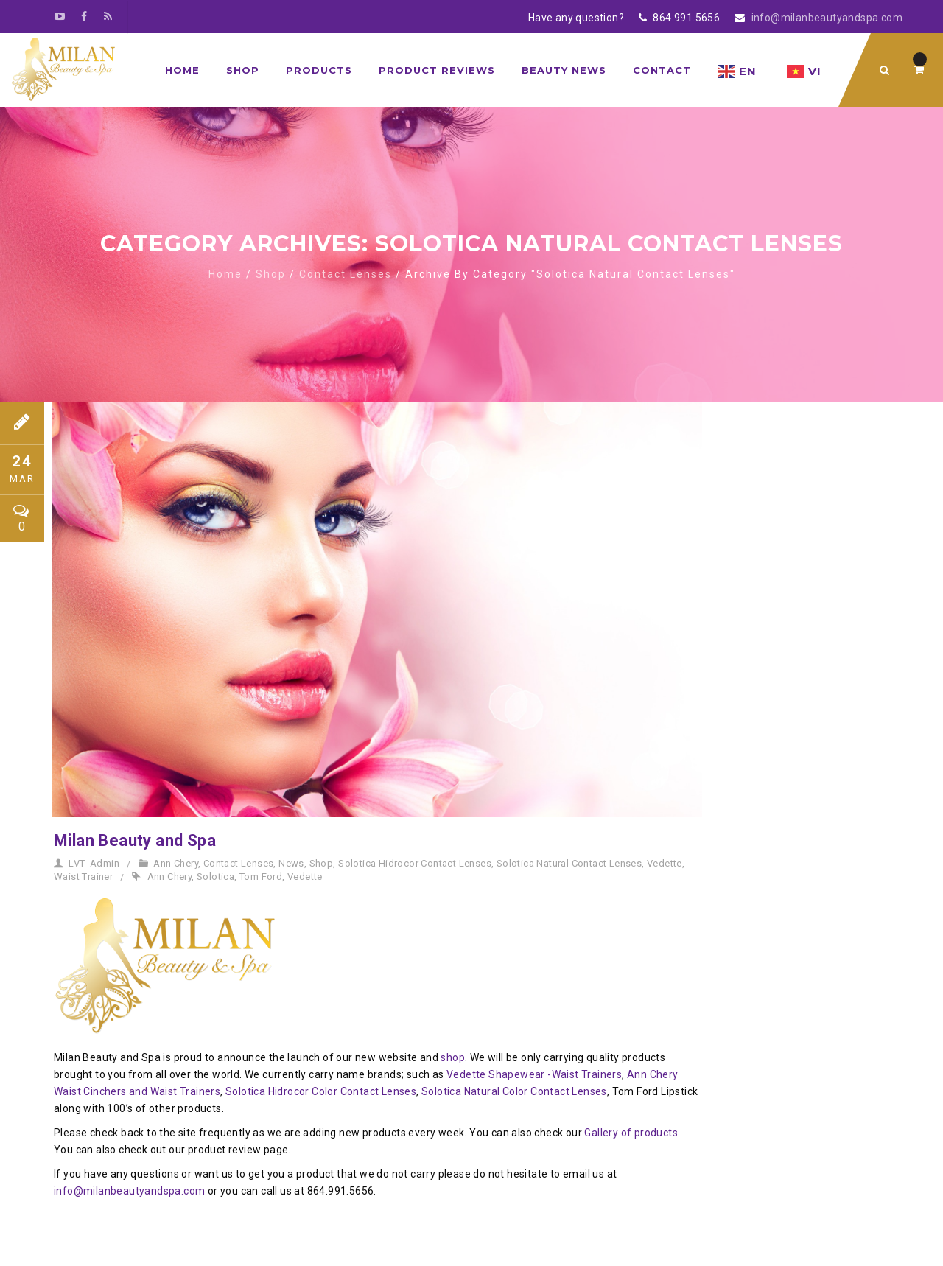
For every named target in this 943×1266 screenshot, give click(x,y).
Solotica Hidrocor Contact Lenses (414, 863)
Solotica (215, 876)
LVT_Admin (94, 863)
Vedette (664, 863)
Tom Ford (260, 876)
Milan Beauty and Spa (135, 840)
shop (453, 1057)
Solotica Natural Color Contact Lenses (514, 1091)
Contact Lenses (345, 274)
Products (319, 70)
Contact (662, 70)
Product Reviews (437, 70)
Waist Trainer (83, 876)
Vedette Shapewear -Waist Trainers (534, 1074)
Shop (242, 70)
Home (182, 70)
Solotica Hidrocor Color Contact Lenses (320, 1091)
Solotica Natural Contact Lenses (569, 863)
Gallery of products (631, 1133)
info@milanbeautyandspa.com (826, 18)
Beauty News (564, 70)
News (291, 863)
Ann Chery (175, 863)
